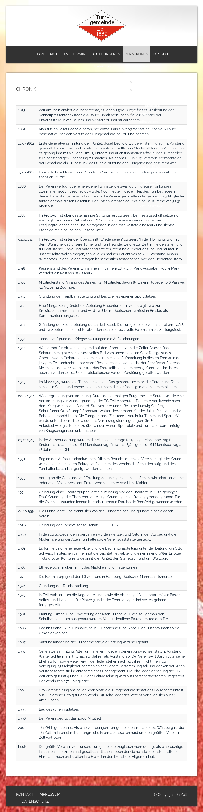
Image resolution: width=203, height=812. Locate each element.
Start (40, 54)
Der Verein (134, 54)
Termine (80, 54)
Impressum (49, 794)
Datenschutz (35, 801)
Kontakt (160, 54)
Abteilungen (104, 54)
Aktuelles (59, 54)
